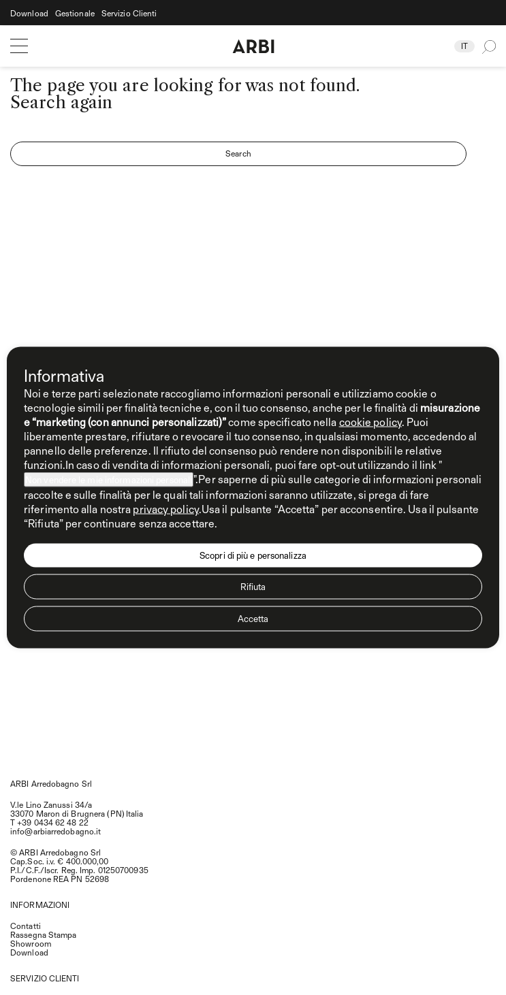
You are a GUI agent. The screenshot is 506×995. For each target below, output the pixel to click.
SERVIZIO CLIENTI (45, 978)
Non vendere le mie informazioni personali (108, 480)
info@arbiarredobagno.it (55, 831)
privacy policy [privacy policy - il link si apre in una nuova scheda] (165, 509)
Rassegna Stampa (43, 934)
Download (29, 13)
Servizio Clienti (129, 13)
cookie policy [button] (370, 421)
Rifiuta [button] (253, 587)
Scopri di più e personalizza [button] (253, 555)
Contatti (25, 925)
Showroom (30, 943)
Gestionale (75, 13)
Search (238, 153)
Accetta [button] (253, 619)
